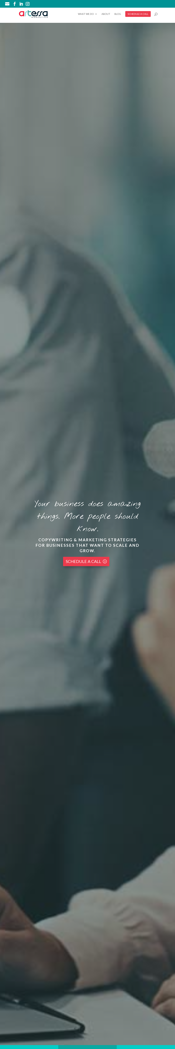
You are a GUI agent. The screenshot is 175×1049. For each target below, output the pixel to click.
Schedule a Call (83, 561)
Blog (118, 14)
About (106, 14)
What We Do (86, 14)
